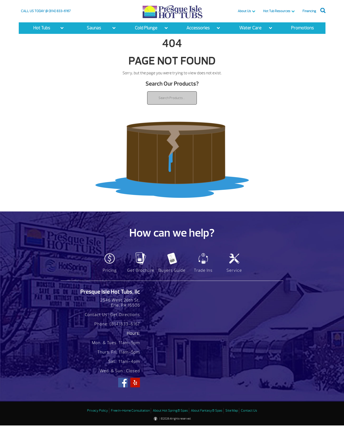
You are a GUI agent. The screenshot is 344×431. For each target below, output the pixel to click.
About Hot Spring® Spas (170, 410)
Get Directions (125, 314)
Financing (309, 11)
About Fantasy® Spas (206, 410)
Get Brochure (140, 270)
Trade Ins (203, 270)
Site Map (231, 410)
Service (234, 270)
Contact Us (96, 314)
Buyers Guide (172, 270)
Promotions (302, 28)
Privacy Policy (97, 410)
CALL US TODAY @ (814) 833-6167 (46, 11)
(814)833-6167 (124, 324)
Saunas (94, 28)
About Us (244, 11)
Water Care (250, 28)
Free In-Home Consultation (130, 410)
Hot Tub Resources (276, 11)
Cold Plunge (146, 28)
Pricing (110, 270)
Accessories (198, 28)
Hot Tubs (41, 28)
